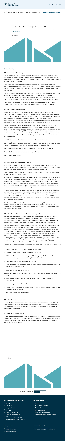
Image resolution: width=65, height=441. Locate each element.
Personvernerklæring (12, 412)
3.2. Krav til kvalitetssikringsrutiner (51, 12)
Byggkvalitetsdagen (11, 431)
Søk (50, 4)
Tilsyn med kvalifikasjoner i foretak (33, 12)
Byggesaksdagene (11, 429)
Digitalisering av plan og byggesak (15, 419)
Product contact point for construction (45, 429)
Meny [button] (58, 4)
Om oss (8, 403)
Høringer (8, 410)
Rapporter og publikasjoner (42, 412)
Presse (37, 403)
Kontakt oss (9, 405)
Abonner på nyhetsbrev (41, 405)
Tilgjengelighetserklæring (13, 414)
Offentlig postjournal (41, 410)
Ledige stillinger (10, 407)
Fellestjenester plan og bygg (14, 417)
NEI (43, 391)
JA (37, 391)
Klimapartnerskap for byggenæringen (45, 414)
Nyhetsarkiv (38, 407)
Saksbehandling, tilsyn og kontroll (15, 12)
